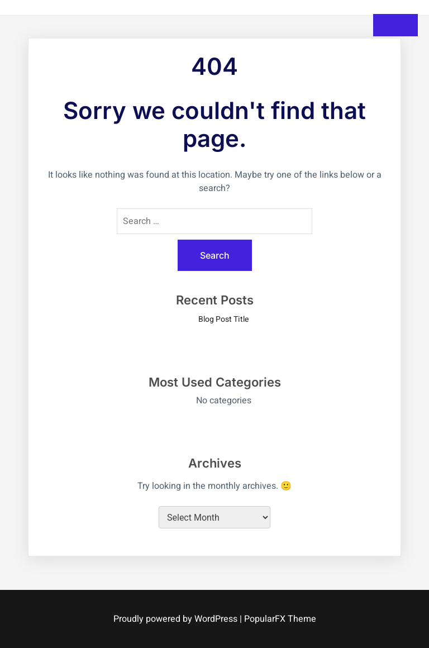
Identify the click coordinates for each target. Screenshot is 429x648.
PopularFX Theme (280, 619)
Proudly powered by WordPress (176, 619)
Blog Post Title (223, 319)
